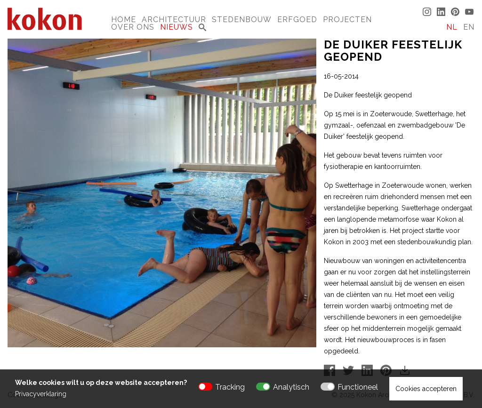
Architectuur (174, 19)
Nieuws (176, 27)
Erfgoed (297, 19)
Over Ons (132, 27)
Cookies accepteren (426, 388)
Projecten (347, 19)
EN (468, 27)
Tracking (230, 387)
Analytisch (291, 387)
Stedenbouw (242, 19)
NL (452, 27)
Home (123, 19)
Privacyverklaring (40, 394)
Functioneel (357, 387)
